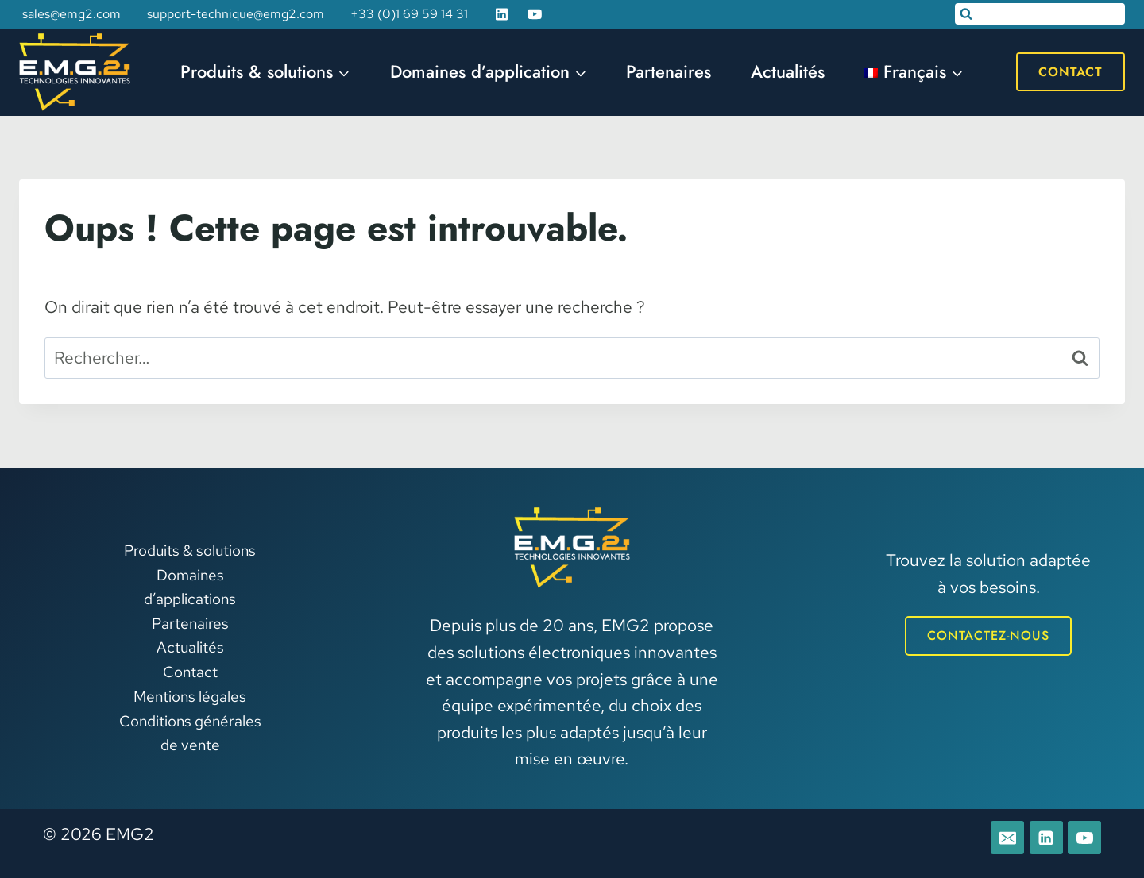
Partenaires (668, 71)
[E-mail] (1007, 837)
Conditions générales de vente (190, 733)
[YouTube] (534, 14)
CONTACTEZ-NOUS (988, 635)
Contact (1070, 72)
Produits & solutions (190, 550)
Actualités (788, 71)
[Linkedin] (502, 14)
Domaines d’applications (190, 587)
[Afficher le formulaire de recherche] (1040, 14)
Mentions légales (189, 697)
